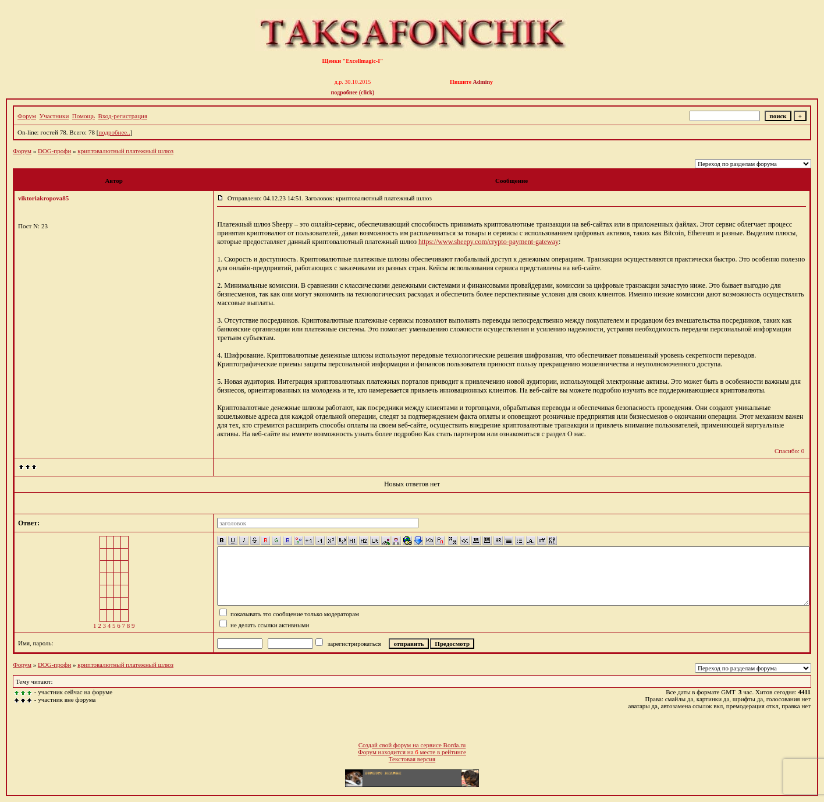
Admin (481, 82)
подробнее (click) (353, 92)
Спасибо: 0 (789, 450)
